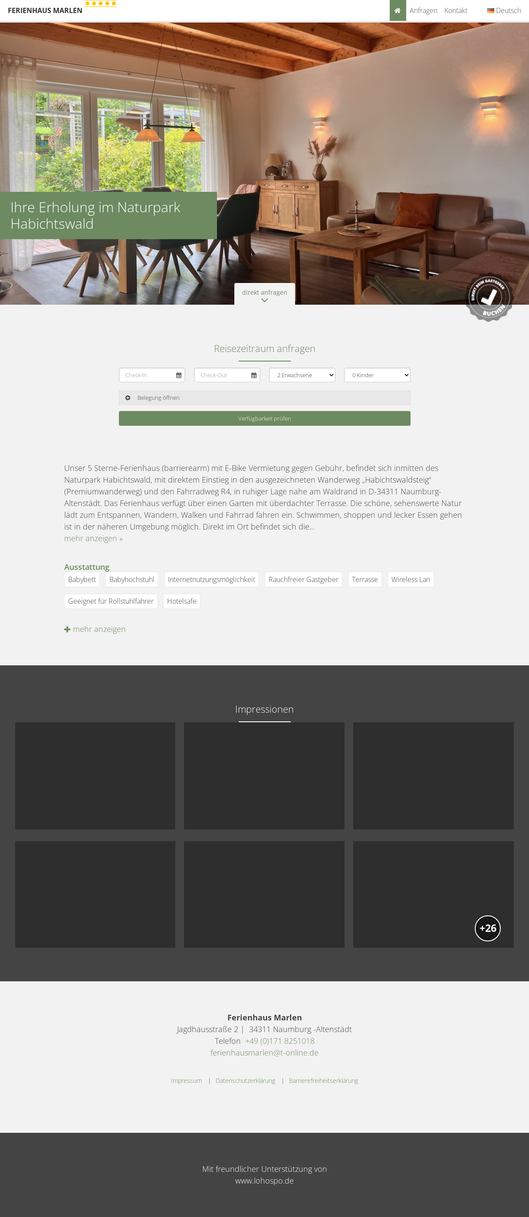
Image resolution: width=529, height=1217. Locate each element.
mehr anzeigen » (93, 538)
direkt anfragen (264, 296)
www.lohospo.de (264, 1180)
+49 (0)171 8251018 (280, 1041)
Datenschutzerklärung (245, 1080)
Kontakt (455, 10)
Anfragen (423, 10)
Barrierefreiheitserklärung (323, 1080)
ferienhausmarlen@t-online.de (264, 1052)
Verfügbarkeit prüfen (264, 418)
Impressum (186, 1080)
